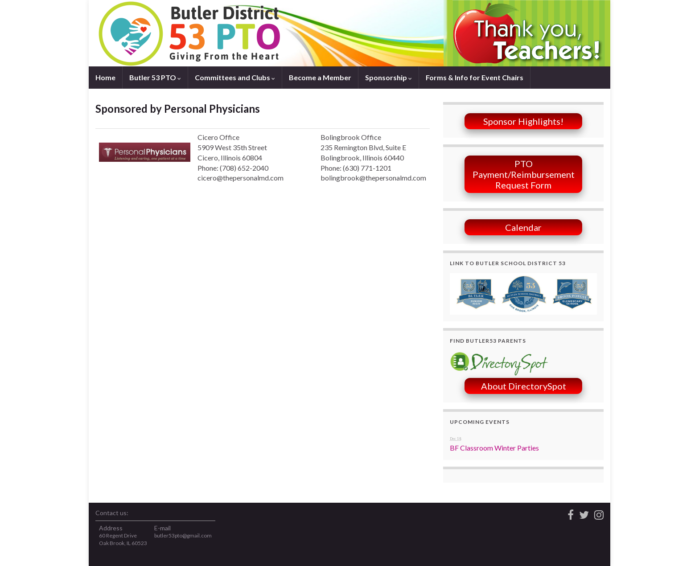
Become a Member (320, 77)
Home (105, 77)
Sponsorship (388, 77)
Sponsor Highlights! (523, 121)
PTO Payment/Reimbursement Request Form (524, 174)
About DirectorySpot (523, 386)
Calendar (523, 227)
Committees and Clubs (235, 77)
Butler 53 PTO (155, 77)
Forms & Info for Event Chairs (474, 77)
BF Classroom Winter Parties (494, 447)
